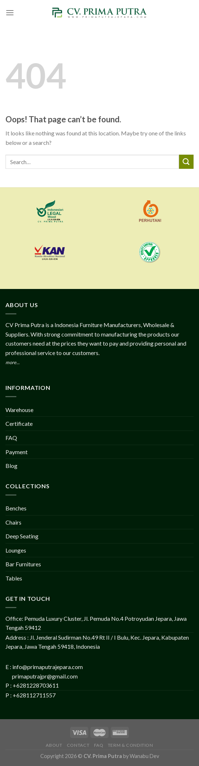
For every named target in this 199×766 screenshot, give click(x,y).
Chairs (13, 522)
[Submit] (186, 162)
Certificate (19, 423)
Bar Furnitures (23, 564)
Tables (13, 578)
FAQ (11, 437)
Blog (11, 465)
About (54, 745)
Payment (16, 451)
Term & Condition (130, 745)
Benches (16, 508)
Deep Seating (21, 536)
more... (12, 362)
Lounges (15, 550)
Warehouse (19, 409)
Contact (78, 745)
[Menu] (9, 12)
